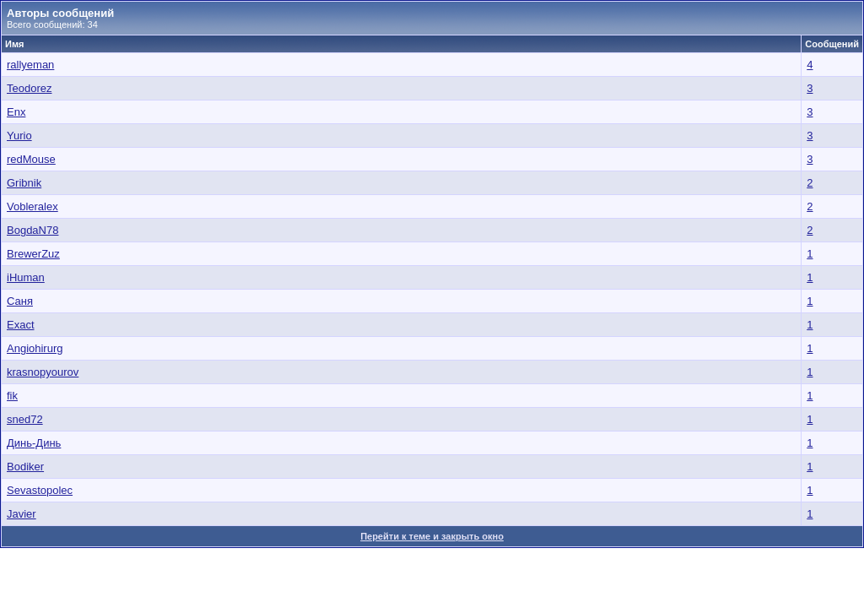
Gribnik (24, 182)
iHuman (26, 277)
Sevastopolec (40, 490)
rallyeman (30, 64)
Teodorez (29, 88)
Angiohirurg (35, 348)
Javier (21, 514)
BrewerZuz (33, 253)
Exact (21, 324)
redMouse (31, 159)
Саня (20, 301)
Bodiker (25, 466)
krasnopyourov (42, 372)
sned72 (25, 419)
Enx (16, 112)
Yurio (19, 135)
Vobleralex (32, 206)
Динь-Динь (34, 443)
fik (12, 395)
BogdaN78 (32, 230)
